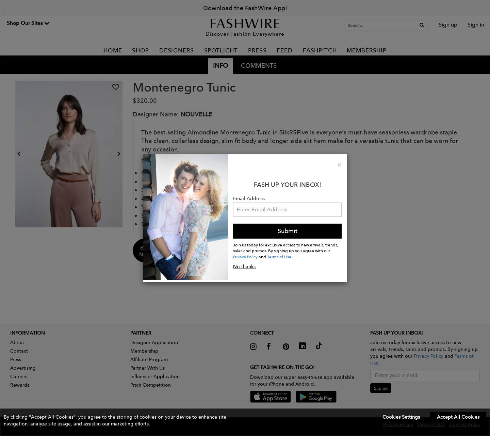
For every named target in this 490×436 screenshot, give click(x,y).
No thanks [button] (244, 266)
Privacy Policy (245, 256)
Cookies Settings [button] (401, 417)
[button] (245, 422)
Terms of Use (279, 256)
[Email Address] (287, 210)
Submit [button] (287, 231)
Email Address (249, 198)
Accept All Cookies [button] (458, 417)
